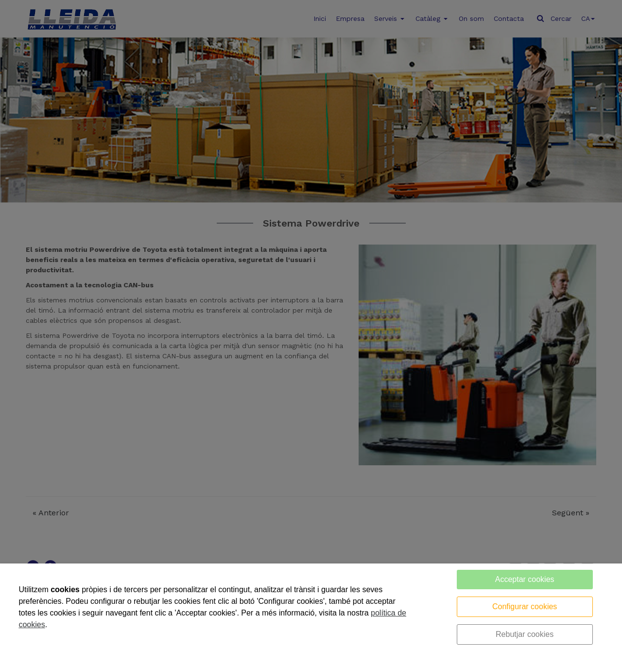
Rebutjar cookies (524, 634)
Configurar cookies (524, 606)
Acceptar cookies (524, 579)
